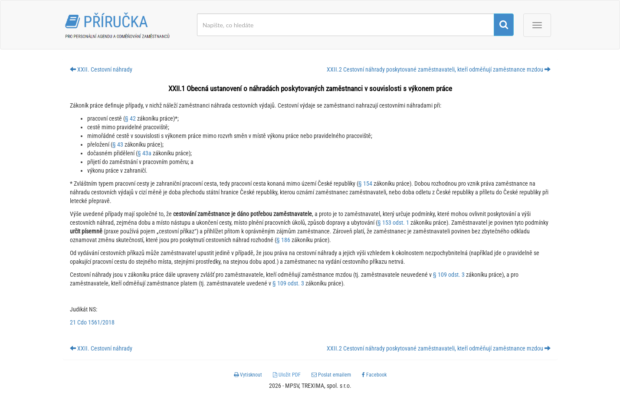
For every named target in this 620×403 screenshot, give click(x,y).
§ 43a (144, 153)
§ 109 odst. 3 (449, 274)
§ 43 (117, 144)
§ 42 (130, 118)
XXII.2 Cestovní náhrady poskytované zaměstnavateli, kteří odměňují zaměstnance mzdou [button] (439, 69)
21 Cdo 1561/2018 (92, 322)
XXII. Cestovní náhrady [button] (101, 69)
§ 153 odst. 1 (393, 222)
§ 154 (365, 183)
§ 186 (283, 239)
